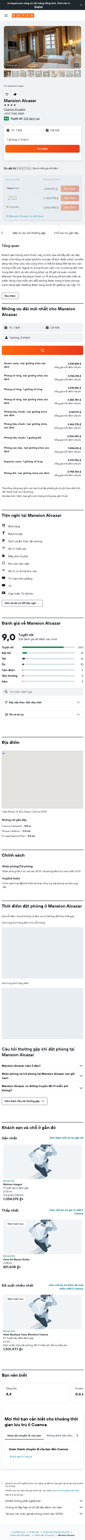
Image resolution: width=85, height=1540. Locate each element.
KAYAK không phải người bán (44, 1501)
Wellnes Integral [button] (12, 1184)
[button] (81, 5)
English (38, 6)
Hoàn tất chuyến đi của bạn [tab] (24, 1435)
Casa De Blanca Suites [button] (16, 1259)
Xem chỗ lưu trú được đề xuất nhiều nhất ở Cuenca (66, 1286)
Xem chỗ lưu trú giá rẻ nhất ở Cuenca (66, 1211)
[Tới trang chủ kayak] (23, 15)
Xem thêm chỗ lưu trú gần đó (66, 1137)
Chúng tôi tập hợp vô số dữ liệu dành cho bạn (44, 1507)
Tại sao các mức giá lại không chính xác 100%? (44, 1514)
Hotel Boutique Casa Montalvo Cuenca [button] (25, 1334)
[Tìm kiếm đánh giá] (45, 691)
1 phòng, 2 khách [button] (18, 139)
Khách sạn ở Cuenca (21, 1456)
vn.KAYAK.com (18, 1532)
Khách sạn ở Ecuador (20, 1535)
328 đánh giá (31, 118)
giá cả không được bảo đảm (66, 1490)
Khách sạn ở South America (56, 1532)
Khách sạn (34, 1532)
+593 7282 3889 (14, 113)
